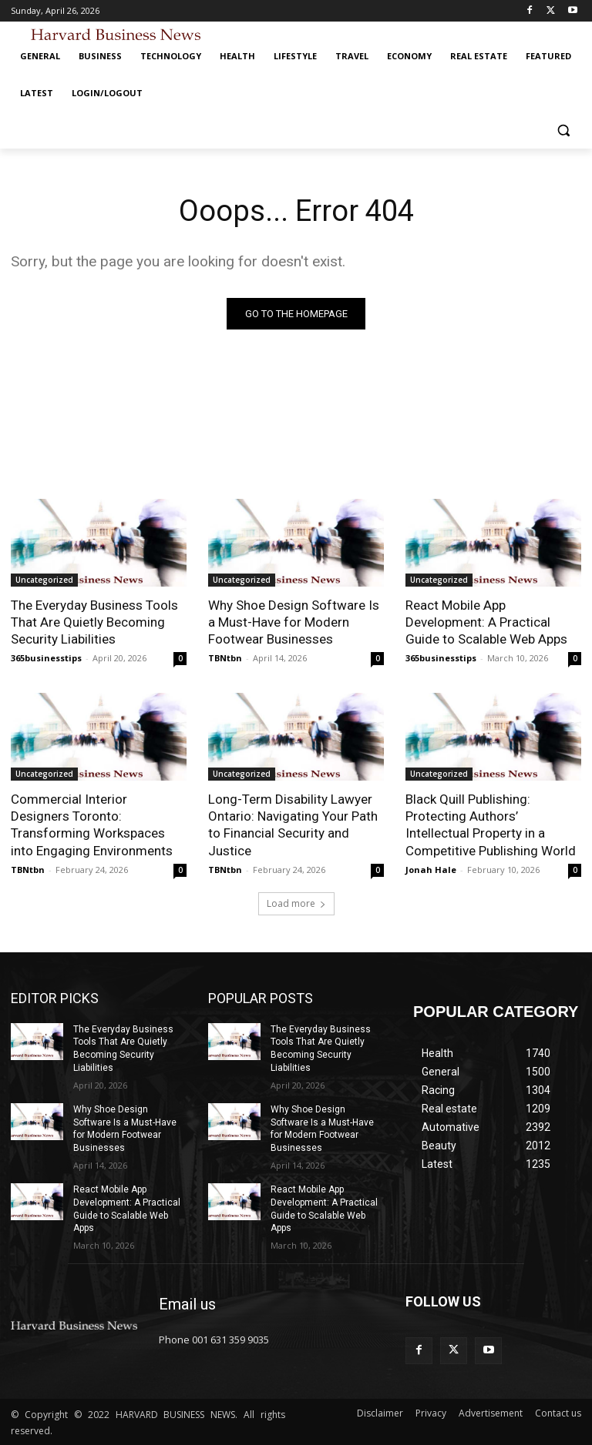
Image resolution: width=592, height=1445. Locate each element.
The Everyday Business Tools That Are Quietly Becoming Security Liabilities (94, 622)
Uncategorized (44, 579)
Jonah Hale (430, 869)
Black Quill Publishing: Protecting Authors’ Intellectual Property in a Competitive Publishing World (490, 824)
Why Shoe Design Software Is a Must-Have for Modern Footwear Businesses (293, 622)
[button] (563, 130)
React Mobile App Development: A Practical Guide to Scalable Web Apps (486, 622)
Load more (296, 903)
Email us (187, 1304)
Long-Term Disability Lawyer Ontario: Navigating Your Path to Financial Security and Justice (293, 824)
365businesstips (46, 658)
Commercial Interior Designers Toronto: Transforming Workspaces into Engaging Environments (92, 824)
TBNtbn (225, 658)
